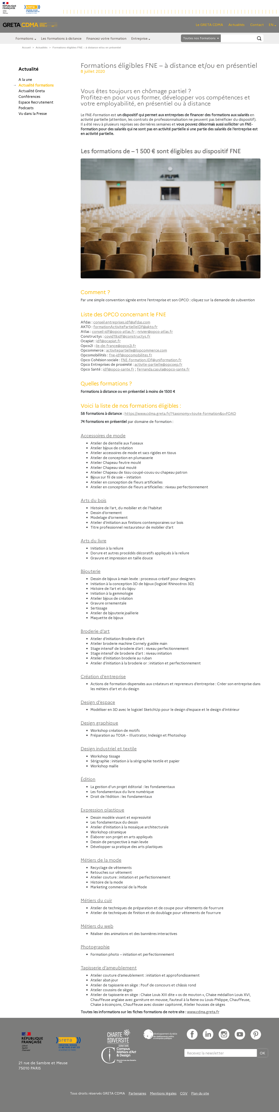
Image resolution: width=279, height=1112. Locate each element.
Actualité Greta (32, 90)
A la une (25, 79)
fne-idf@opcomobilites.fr (130, 355)
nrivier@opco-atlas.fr (155, 331)
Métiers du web (97, 926)
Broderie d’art (95, 631)
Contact (257, 24)
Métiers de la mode (101, 860)
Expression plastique (102, 810)
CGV (183, 1093)
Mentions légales (163, 1093)
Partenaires (137, 1093)
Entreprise (139, 38)
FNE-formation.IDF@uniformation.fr (151, 359)
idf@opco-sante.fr (118, 369)
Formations (24, 38)
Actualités (236, 24)
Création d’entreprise (103, 676)
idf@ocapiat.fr (108, 340)
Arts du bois (93, 500)
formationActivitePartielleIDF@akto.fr (125, 326)
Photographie (95, 946)
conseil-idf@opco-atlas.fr (113, 331)
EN (271, 24)
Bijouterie (90, 571)
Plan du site (200, 1093)
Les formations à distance (61, 38)
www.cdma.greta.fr (203, 1011)
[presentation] (217, 1071)
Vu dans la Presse (33, 113)
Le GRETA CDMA (209, 24)
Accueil (26, 47)
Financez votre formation (106, 38)
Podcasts (26, 107)
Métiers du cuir (96, 900)
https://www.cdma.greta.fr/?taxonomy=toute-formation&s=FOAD (180, 413)
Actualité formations (36, 85)
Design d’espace (98, 702)
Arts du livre (93, 540)
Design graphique (99, 723)
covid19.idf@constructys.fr (127, 336)
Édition (88, 779)
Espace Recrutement (36, 102)
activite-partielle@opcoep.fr (158, 364)
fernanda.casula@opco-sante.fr (163, 369)
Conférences (29, 96)
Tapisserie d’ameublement (109, 967)
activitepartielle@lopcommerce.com (136, 350)
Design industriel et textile (109, 748)
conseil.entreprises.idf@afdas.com (121, 322)
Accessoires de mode (103, 435)
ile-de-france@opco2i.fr (116, 345)
